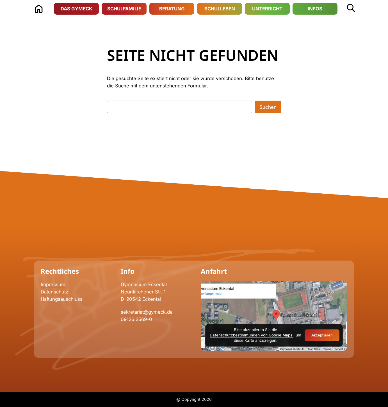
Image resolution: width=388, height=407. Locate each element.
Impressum (53, 284)
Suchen (268, 107)
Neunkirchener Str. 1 (144, 292)
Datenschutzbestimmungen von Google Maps (251, 335)
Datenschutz (54, 292)
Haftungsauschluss (62, 299)
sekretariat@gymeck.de (147, 312)
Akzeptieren (322, 335)
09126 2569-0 (136, 319)
